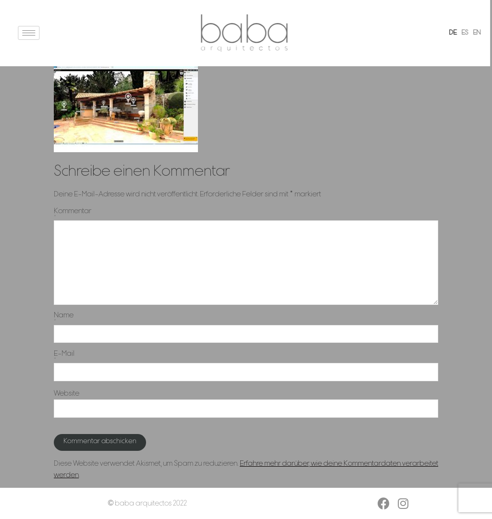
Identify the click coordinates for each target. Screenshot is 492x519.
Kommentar (246, 213)
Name (246, 318)
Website (66, 394)
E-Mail (246, 356)
